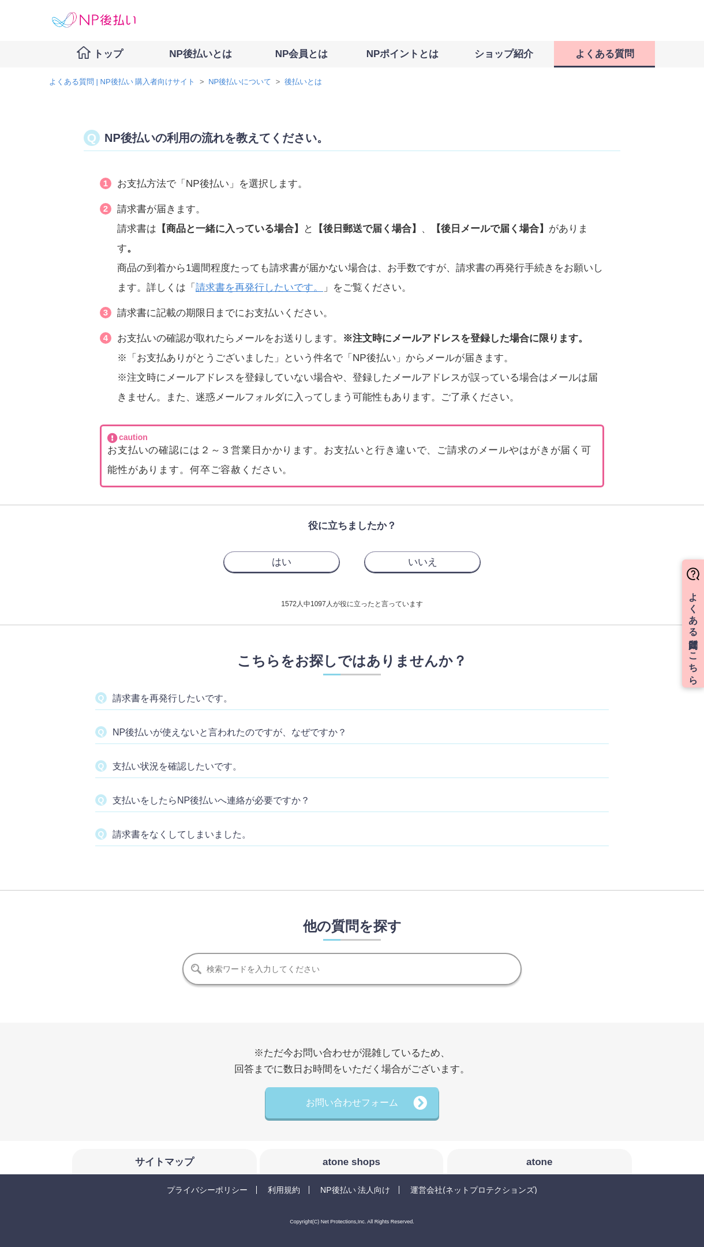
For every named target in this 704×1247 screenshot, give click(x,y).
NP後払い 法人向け (355, 1190)
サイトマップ (164, 1161)
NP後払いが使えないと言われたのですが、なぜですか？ (230, 732)
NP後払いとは (200, 53)
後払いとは (303, 81)
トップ (108, 53)
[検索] (352, 969)
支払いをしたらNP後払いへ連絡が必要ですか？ (211, 800)
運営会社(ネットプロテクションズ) (473, 1190)
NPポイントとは (402, 53)
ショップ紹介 (503, 53)
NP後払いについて (239, 81)
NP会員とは (301, 53)
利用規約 (284, 1190)
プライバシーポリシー (207, 1190)
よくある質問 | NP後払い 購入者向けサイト (122, 81)
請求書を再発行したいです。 (259, 287)
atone (539, 1161)
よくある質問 (604, 53)
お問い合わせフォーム (352, 1102)
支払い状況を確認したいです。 (177, 766)
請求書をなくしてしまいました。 (182, 834)
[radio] (281, 561)
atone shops (351, 1161)
